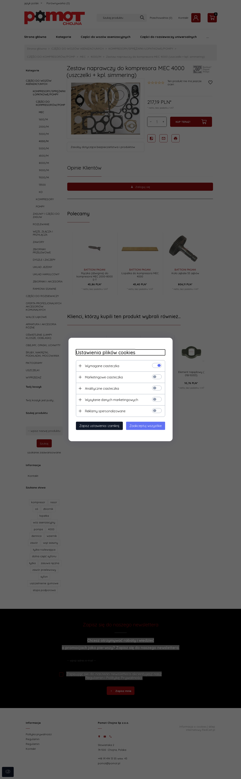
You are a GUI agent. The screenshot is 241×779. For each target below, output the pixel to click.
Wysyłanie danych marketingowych (110, 400)
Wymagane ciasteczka (100, 366)
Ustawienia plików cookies (104, 352)
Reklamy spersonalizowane (103, 411)
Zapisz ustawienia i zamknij (98, 426)
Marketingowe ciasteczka (102, 377)
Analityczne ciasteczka (100, 388)
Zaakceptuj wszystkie (147, 426)
